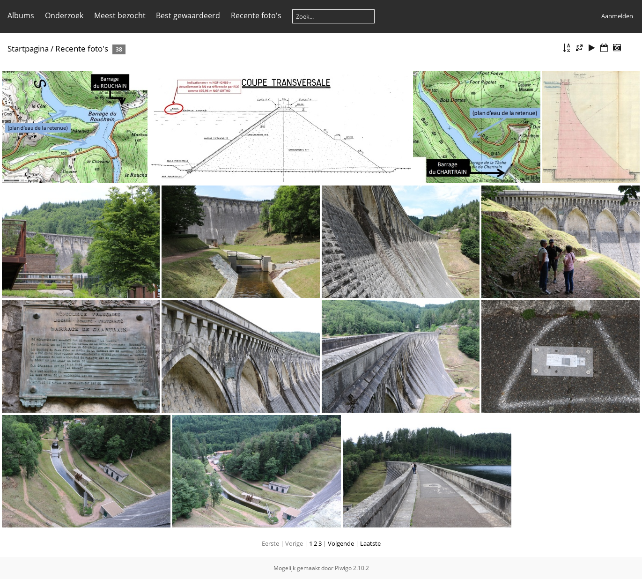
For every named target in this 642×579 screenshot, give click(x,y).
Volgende (341, 543)
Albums (20, 15)
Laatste (370, 543)
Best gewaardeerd (188, 15)
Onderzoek (64, 15)
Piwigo (343, 568)
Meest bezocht (120, 15)
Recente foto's (256, 15)
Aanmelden (617, 16)
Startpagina (28, 48)
